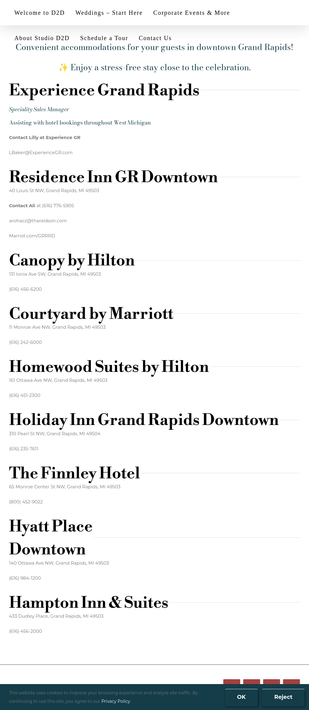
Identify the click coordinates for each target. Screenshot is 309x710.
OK (241, 697)
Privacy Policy (115, 701)
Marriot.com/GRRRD (32, 236)
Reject (283, 697)
